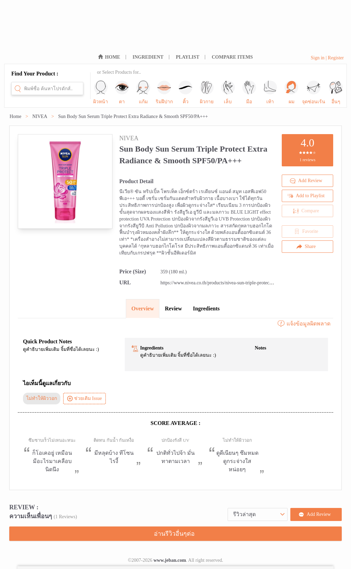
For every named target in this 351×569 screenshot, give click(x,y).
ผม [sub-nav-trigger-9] (291, 92)
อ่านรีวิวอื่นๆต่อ (174, 533)
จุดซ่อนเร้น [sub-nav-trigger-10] (313, 92)
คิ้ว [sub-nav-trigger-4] (185, 92)
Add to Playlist (306, 196)
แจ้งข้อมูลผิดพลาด (303, 324)
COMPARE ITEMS (232, 57)
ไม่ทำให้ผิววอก (41, 398)
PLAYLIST (187, 57)
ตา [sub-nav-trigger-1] (122, 92)
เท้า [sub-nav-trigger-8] (270, 92)
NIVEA (39, 116)
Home (15, 116)
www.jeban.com (170, 560)
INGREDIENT (148, 57)
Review (173, 308)
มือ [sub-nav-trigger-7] (249, 92)
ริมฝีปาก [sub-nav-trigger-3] (164, 92)
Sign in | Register (327, 57)
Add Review (306, 180)
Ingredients (206, 308)
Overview (142, 308)
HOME (112, 57)
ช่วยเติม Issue (84, 398)
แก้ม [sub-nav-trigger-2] (143, 92)
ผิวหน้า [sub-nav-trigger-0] (100, 92)
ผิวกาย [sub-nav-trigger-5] (207, 92)
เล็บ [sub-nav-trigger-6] (228, 92)
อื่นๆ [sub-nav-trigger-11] (336, 92)
